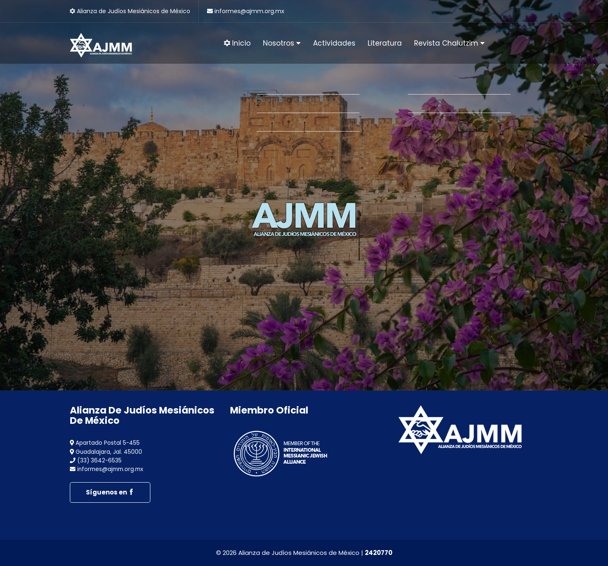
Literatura (385, 43)
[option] (304, 195)
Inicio (237, 43)
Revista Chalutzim (449, 43)
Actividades (334, 43)
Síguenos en (110, 492)
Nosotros (282, 43)
